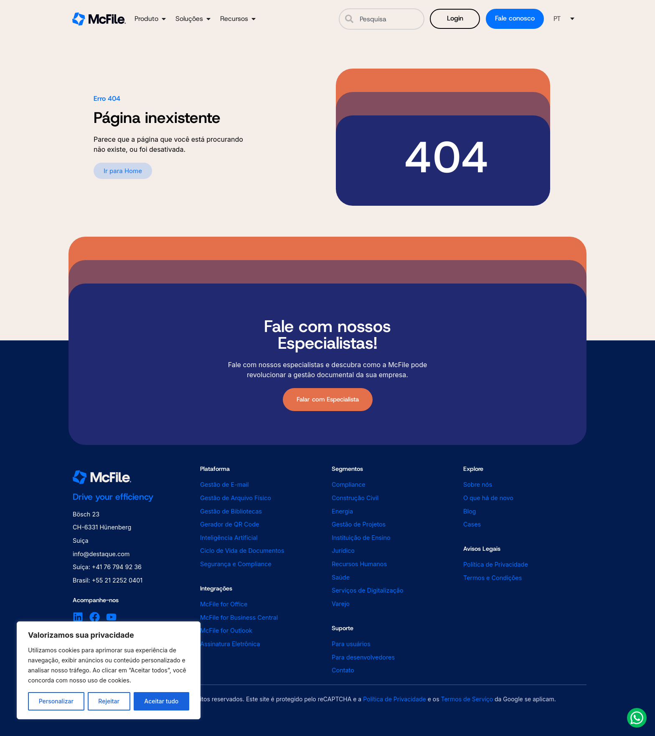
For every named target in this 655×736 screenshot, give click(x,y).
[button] (564, 19)
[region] (109, 670)
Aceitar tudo (161, 701)
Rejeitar (108, 701)
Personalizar (56, 701)
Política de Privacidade (394, 699)
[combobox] (381, 19)
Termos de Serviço (467, 699)
